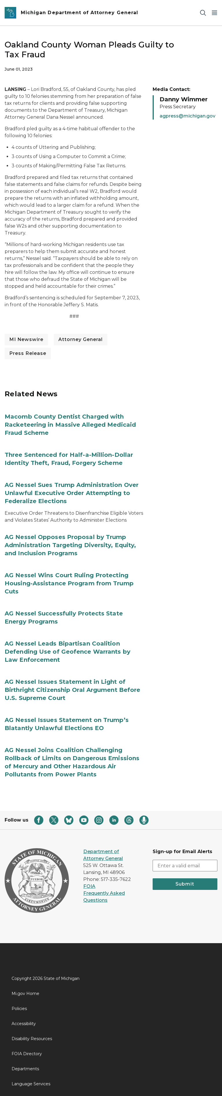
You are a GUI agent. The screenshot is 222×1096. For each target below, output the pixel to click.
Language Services (31, 1083)
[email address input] (185, 865)
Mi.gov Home (25, 993)
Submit (184, 884)
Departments (25, 1068)
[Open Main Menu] (214, 13)
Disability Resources (32, 1038)
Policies (19, 1008)
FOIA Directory (27, 1053)
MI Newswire (26, 339)
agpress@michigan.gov (187, 116)
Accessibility (24, 1023)
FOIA (89, 886)
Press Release (27, 353)
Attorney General (80, 339)
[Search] (202, 13)
